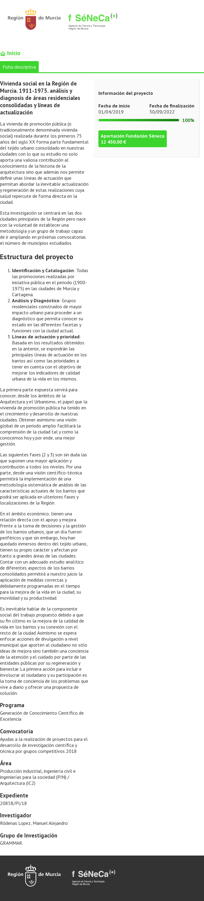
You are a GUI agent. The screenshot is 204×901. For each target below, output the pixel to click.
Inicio (10, 53)
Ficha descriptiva (19, 67)
